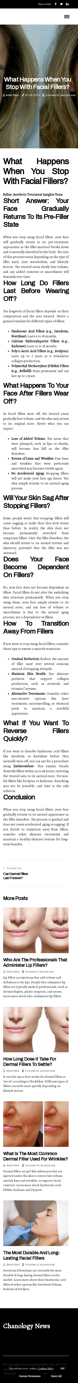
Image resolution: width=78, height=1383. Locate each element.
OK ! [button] (62, 1368)
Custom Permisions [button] (30, 1376)
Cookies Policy (45, 1368)
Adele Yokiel (12, 95)
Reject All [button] (56, 1376)
